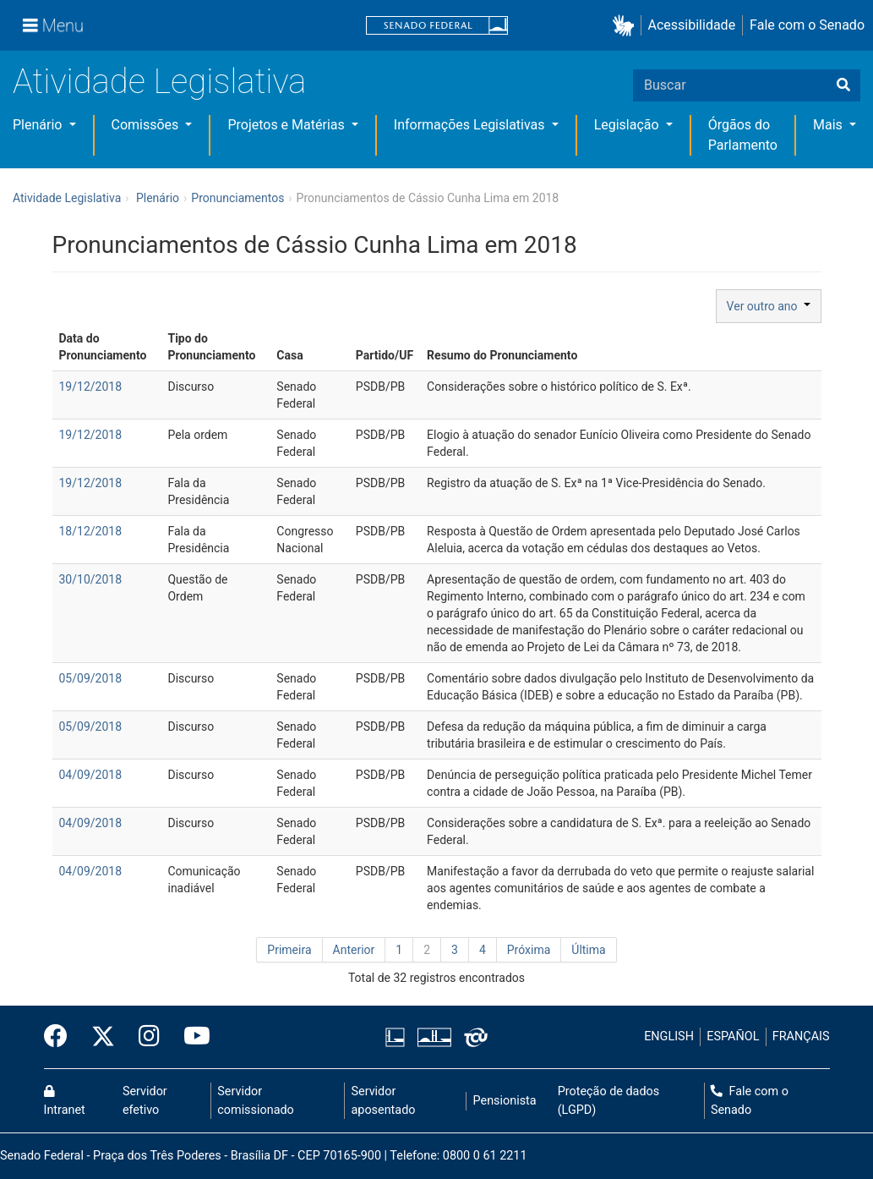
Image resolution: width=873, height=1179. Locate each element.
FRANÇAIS (801, 1036)
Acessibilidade (692, 25)
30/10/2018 (91, 579)
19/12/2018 (91, 386)
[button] (627, 25)
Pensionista (505, 1101)
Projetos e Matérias (287, 125)
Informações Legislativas (471, 125)
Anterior (354, 950)
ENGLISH (669, 1036)
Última (588, 950)
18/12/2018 (91, 531)
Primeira (289, 950)
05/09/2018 (91, 678)
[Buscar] (843, 85)
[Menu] (53, 25)
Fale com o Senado (807, 25)
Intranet (64, 1101)
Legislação (628, 125)
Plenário (39, 125)
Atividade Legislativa (159, 81)
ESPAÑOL (733, 1036)
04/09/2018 (91, 774)
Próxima (529, 950)
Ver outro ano (768, 306)
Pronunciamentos (237, 198)
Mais (829, 125)
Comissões (147, 125)
